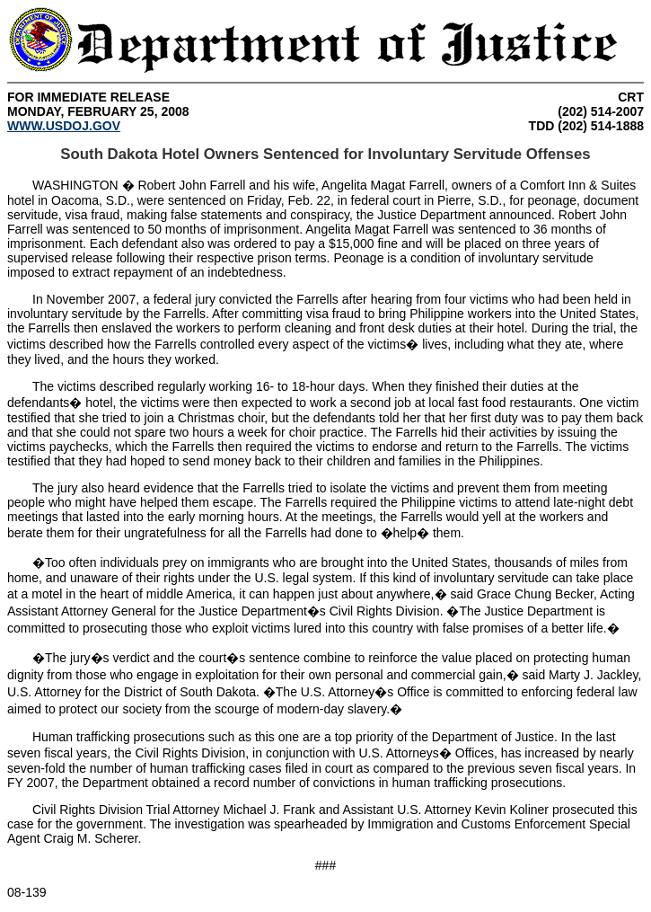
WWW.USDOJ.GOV (63, 126)
